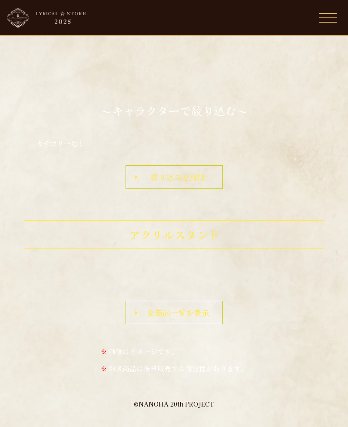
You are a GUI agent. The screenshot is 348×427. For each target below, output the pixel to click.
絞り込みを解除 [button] (178, 177)
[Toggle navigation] (328, 18)
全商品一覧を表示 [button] (178, 312)
